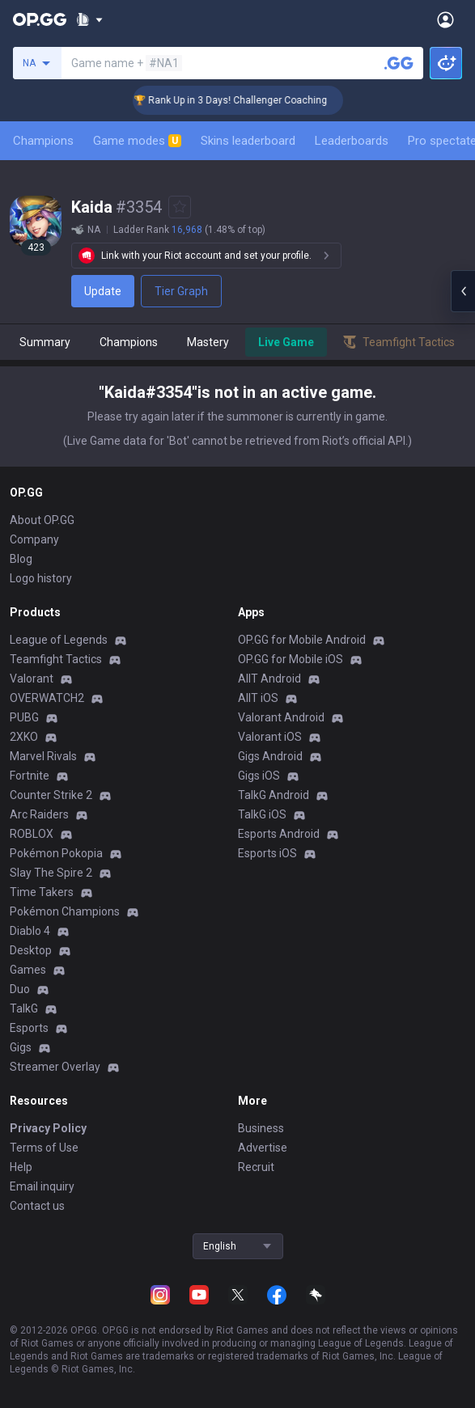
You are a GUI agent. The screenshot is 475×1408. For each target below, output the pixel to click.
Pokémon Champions (65, 911)
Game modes (137, 140)
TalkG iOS (262, 814)
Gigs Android (270, 756)
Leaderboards (351, 140)
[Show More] (89, 19)
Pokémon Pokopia (56, 853)
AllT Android (269, 678)
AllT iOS (258, 697)
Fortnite (29, 775)
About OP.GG (42, 520)
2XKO (24, 736)
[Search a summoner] (399, 63)
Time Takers (42, 892)
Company (34, 539)
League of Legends (59, 639)
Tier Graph (181, 291)
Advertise (262, 1147)
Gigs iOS (259, 775)
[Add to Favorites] (179, 207)
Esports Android (279, 833)
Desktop (31, 950)
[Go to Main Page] (39, 19)
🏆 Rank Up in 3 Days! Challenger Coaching (243, 100)
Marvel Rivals (43, 756)
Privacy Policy (48, 1128)
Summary (44, 342)
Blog (21, 558)
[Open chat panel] (463, 291)
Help (21, 1167)
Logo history (41, 578)
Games (28, 969)
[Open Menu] (445, 19)
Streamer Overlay (55, 1066)
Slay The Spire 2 (51, 872)
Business (261, 1128)
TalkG (24, 1008)
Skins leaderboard (248, 140)
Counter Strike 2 (51, 795)
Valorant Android (281, 717)
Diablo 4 (30, 930)
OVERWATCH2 (47, 697)
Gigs (21, 1047)
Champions (43, 140)
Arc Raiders (39, 814)
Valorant (31, 678)
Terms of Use (44, 1147)
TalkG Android (273, 795)
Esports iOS (267, 853)
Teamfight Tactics (56, 659)
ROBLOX (31, 833)
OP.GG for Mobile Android (302, 639)
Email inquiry (42, 1186)
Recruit (256, 1167)
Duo (20, 989)
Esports (29, 1027)
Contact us (37, 1205)
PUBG (24, 717)
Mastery (208, 342)
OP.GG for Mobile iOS (290, 659)
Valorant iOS (270, 736)
